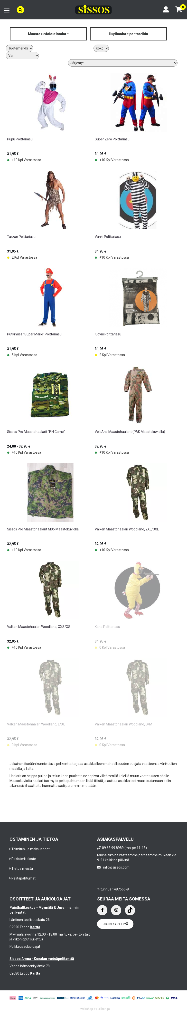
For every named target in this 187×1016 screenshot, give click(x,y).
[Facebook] (102, 910)
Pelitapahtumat (23, 878)
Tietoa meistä (22, 868)
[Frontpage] (93, 10)
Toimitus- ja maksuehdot (30, 849)
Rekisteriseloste (23, 859)
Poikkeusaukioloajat (24, 946)
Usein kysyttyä (115, 924)
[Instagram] (116, 910)
